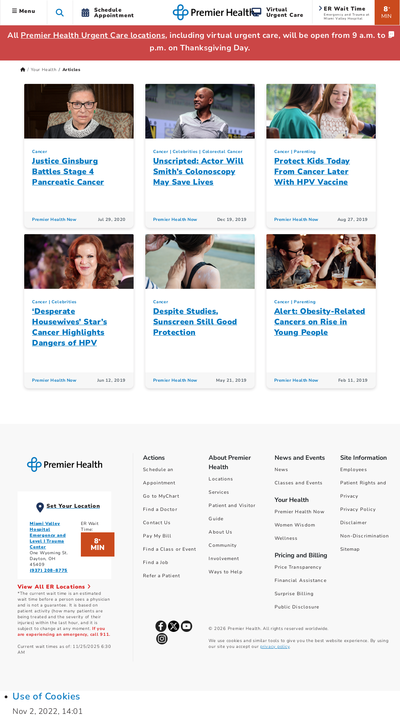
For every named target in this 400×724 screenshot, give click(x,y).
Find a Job (155, 562)
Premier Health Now (300, 512)
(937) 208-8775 (49, 570)
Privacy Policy (358, 509)
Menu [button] (23, 11)
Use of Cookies (46, 696)
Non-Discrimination (364, 536)
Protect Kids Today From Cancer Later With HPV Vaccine (312, 171)
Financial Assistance (301, 580)
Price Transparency (298, 567)
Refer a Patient (161, 576)
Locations (221, 479)
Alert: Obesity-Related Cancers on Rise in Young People (319, 322)
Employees (353, 469)
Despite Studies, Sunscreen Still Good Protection (195, 322)
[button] (60, 12)
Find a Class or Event (169, 549)
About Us (220, 532)
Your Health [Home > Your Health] (44, 70)
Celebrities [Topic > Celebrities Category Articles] (185, 152)
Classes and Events (299, 483)
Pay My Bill (157, 536)
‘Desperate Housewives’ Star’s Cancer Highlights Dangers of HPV (69, 327)
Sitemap (350, 549)
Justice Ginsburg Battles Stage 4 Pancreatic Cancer (68, 171)
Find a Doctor (160, 509)
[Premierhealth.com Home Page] (22, 70)
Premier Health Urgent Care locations (93, 35)
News (281, 469)
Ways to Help (225, 572)
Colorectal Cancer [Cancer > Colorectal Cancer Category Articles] (222, 152)
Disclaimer (353, 522)
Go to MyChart (161, 496)
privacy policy (274, 646)
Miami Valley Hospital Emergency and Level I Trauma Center (48, 535)
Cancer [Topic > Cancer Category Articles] (39, 152)
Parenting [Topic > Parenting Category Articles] (305, 152)
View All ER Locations (54, 587)
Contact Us (157, 522)
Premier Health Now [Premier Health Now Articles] (54, 219)
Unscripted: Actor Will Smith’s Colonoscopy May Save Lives (198, 171)
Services (219, 492)
